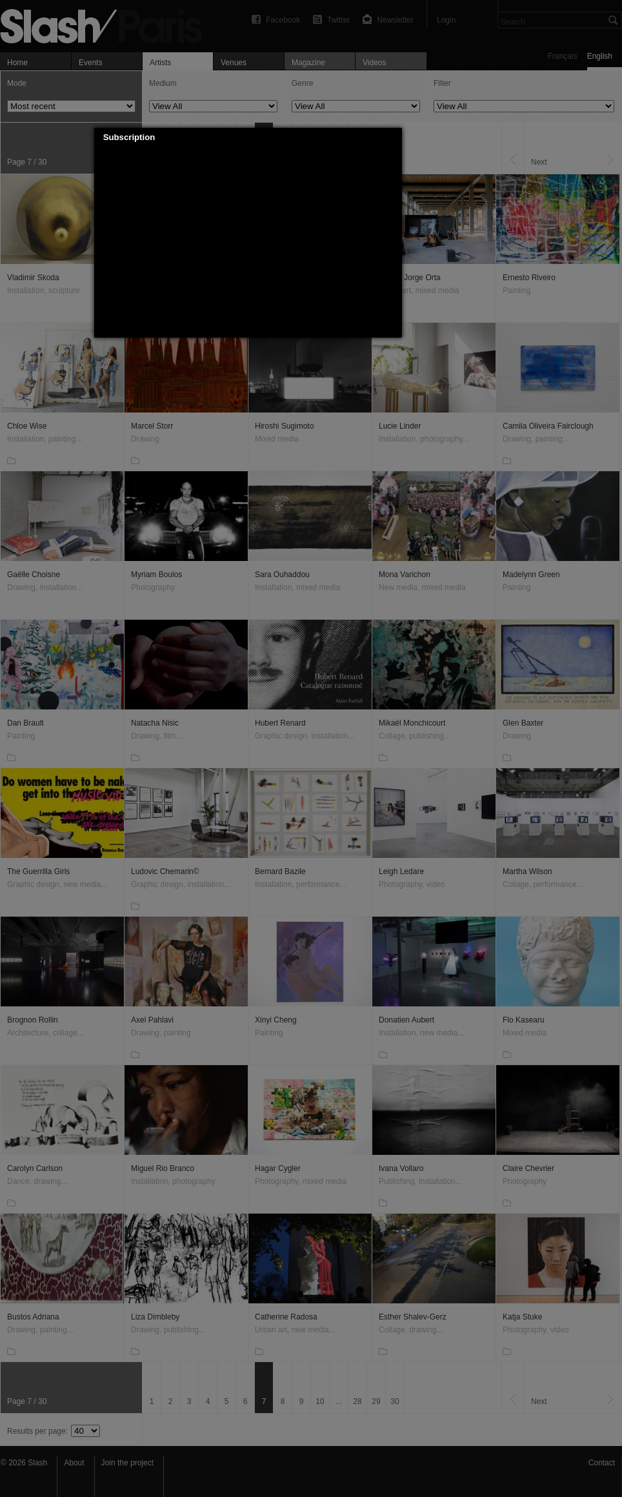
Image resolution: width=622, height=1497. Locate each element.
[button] (392, 137)
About (74, 1462)
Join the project (127, 1462)
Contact (601, 1462)
